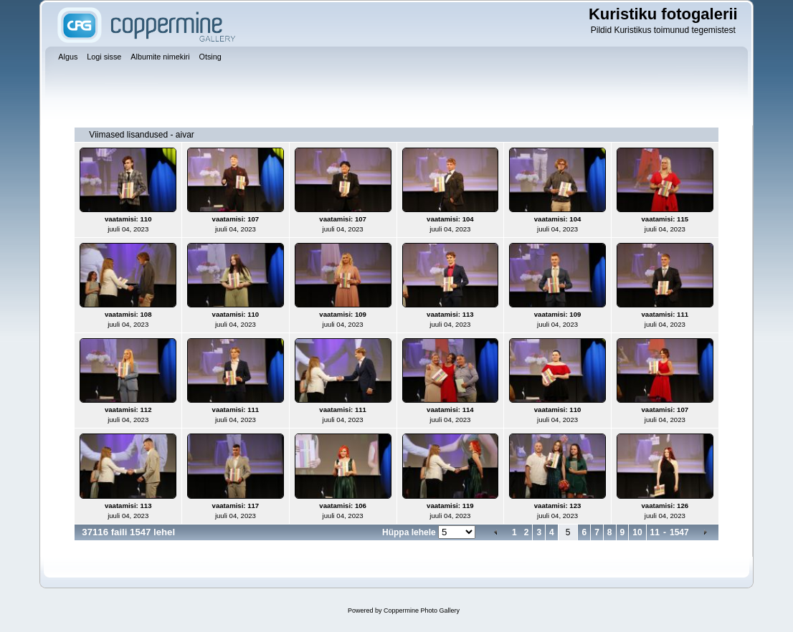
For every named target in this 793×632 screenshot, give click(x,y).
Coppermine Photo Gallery (422, 610)
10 (637, 532)
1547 (679, 532)
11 (655, 532)
